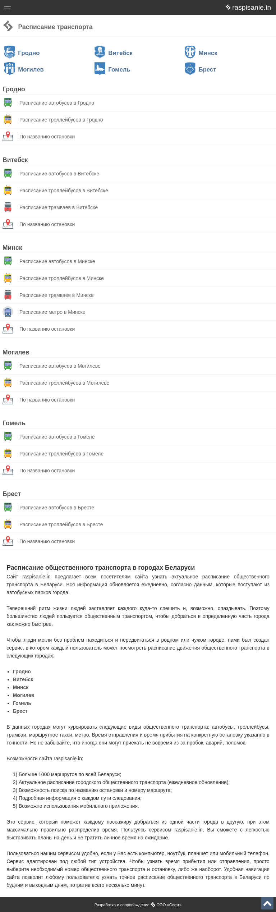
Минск (201, 53)
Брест (200, 69)
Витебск (114, 53)
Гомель (112, 69)
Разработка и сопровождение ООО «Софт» (138, 905)
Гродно (22, 53)
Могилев (24, 69)
